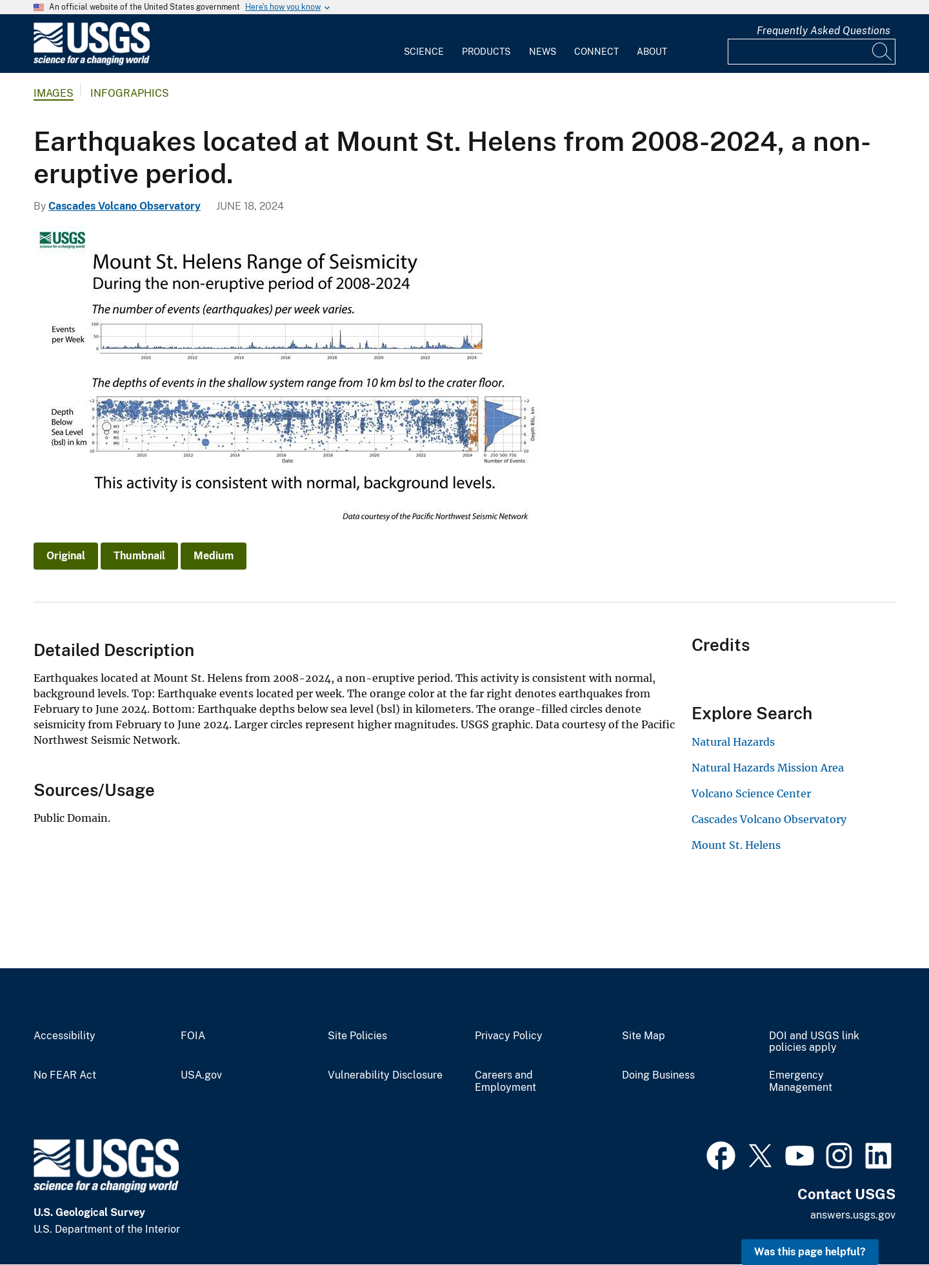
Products (486, 51)
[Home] (92, 62)
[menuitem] (424, 44)
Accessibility (64, 1036)
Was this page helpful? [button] (810, 1252)
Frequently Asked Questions (823, 31)
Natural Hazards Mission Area (768, 767)
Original (65, 556)
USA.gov (201, 1075)
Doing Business (658, 1075)
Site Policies (357, 1036)
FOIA (193, 1036)
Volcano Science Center (751, 793)
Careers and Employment (505, 1081)
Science (424, 51)
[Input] (811, 52)
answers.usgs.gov (852, 1215)
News (542, 51)
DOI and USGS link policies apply (814, 1042)
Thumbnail (139, 556)
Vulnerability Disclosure (385, 1075)
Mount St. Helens (736, 845)
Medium (214, 556)
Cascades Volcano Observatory (124, 206)
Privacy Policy (509, 1036)
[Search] (882, 52)
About (652, 51)
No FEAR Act (65, 1075)
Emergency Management (800, 1081)
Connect (596, 51)
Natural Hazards (733, 741)
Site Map (643, 1036)
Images (54, 93)
